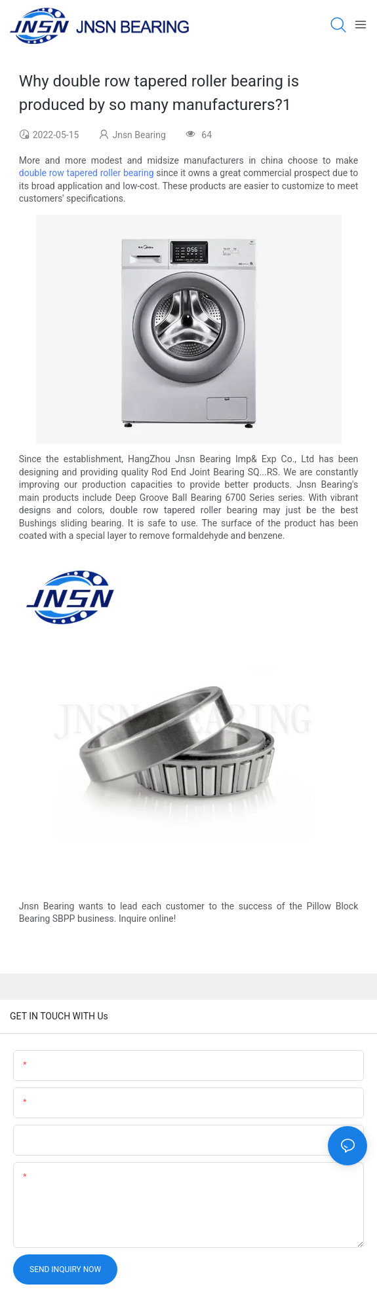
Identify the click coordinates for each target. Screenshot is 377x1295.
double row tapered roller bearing (86, 173)
